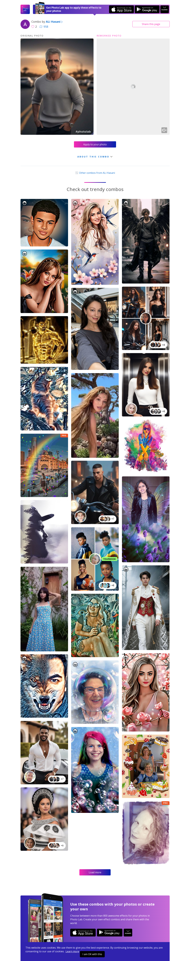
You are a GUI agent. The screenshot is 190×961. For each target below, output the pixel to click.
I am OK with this (92, 954)
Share (151, 24)
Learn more (72, 951)
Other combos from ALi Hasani (95, 173)
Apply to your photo (95, 144)
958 (44, 26)
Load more (95, 872)
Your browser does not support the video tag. (133, 87)
